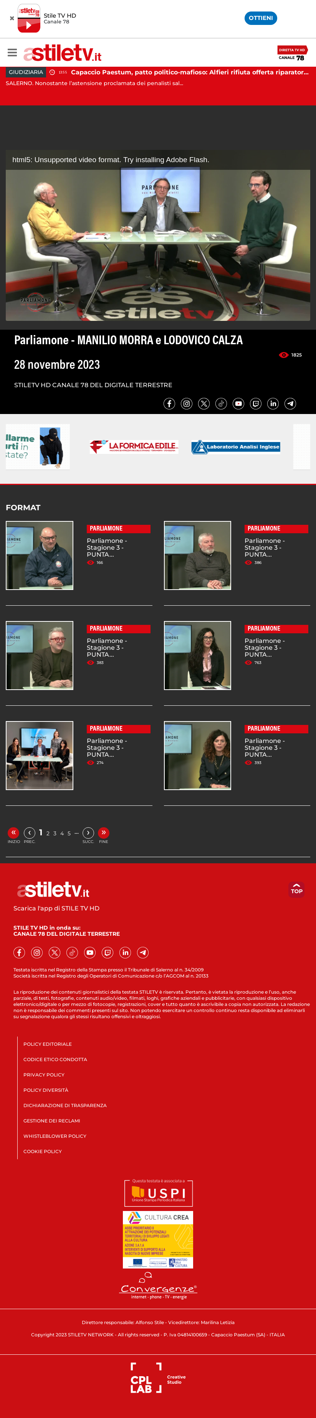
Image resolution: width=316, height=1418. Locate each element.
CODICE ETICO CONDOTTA (55, 1059)
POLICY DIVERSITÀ (45, 1090)
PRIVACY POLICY (44, 1075)
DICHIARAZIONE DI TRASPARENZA (65, 1105)
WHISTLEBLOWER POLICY (54, 1136)
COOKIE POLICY (42, 1151)
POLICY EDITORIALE (47, 1044)
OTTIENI (261, 17)
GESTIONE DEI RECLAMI (51, 1121)
